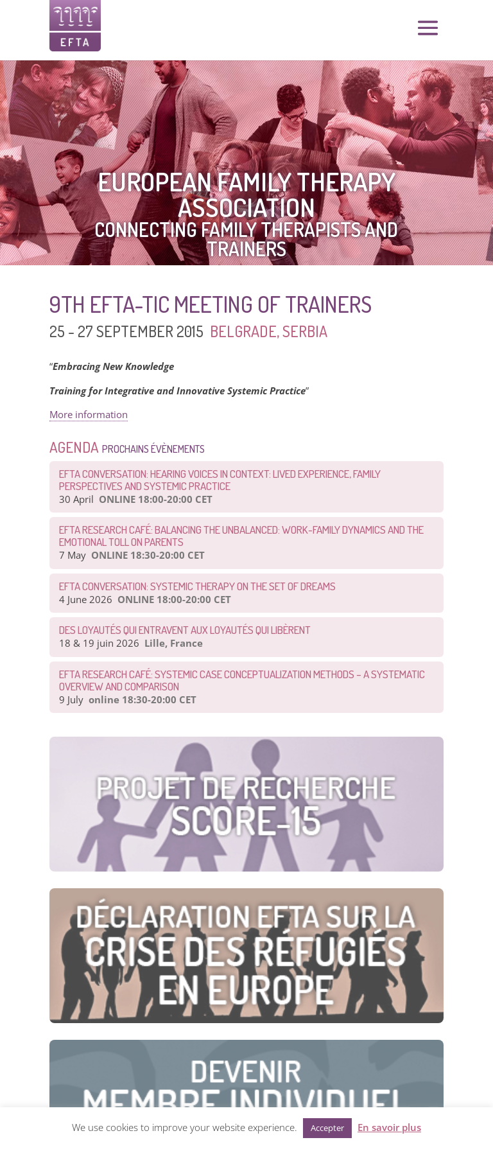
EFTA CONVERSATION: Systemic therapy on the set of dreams (197, 586)
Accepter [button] (327, 1128)
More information (88, 414)
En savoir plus (389, 1127)
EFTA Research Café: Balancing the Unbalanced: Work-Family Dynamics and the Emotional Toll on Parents (241, 535)
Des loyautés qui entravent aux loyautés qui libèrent (185, 629)
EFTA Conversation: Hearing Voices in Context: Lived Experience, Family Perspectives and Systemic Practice (220, 480)
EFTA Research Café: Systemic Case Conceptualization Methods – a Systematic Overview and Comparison (242, 680)
